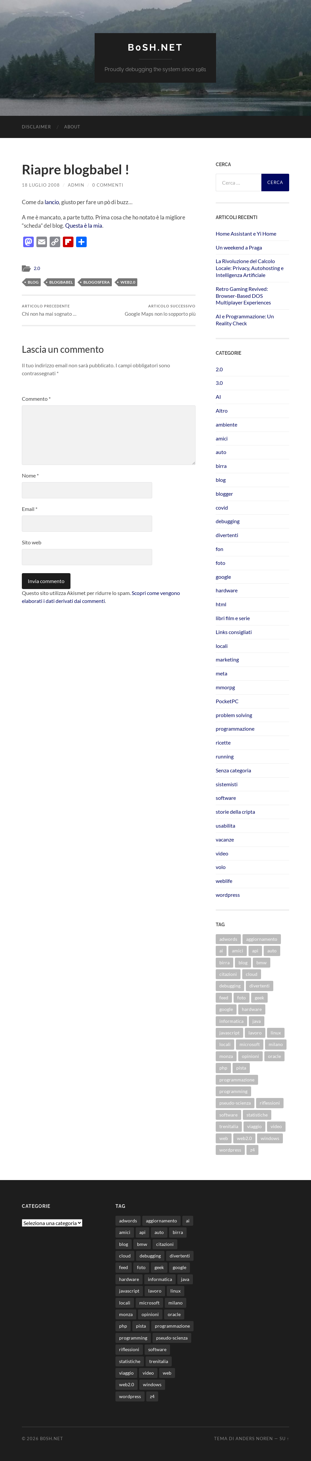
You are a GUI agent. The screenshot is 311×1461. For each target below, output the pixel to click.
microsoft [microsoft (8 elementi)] (250, 1044)
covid (222, 507)
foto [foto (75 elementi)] (241, 997)
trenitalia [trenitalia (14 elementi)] (228, 1126)
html (221, 604)
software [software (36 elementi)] (228, 1115)
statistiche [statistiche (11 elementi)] (257, 1115)
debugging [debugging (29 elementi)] (230, 985)
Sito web (31, 542)
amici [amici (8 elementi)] (237, 950)
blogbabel (61, 282)
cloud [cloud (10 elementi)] (251, 974)
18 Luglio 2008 (41, 185)
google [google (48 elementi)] (226, 1009)
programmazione (235, 728)
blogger (224, 493)
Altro (222, 410)
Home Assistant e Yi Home (246, 233)
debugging (228, 521)
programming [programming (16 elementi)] (233, 1091)
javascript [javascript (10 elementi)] (229, 1032)
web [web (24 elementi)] (223, 1138)
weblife (224, 881)
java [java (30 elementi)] (256, 1021)
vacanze (225, 839)
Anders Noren (254, 1438)
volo (221, 867)
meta (221, 673)
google (223, 576)
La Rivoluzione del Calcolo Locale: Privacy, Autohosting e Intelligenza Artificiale (250, 268)
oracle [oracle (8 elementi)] (274, 1056)
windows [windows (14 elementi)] (270, 1138)
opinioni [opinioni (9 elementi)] (250, 1056)
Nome (30, 475)
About (72, 126)
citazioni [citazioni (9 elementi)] (228, 974)
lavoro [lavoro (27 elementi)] (255, 1032)
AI (218, 396)
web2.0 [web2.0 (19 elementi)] (244, 1138)
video (222, 853)
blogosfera (96, 282)
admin (76, 185)
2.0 (37, 268)
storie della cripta (235, 811)
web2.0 (127, 282)
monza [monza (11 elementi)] (226, 1056)
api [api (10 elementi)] (255, 950)
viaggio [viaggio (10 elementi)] (254, 1126)
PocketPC (227, 701)
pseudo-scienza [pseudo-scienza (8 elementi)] (235, 1103)
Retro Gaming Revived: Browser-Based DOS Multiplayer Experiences (243, 296)
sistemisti (227, 784)
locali (222, 646)
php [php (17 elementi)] (223, 1068)
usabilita (225, 825)
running (225, 756)
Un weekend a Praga (239, 247)
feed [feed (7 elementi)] (223, 997)
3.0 (219, 383)
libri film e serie (233, 618)
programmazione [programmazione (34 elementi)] (236, 1079)
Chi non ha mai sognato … (49, 310)
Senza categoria (233, 770)
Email (29, 509)
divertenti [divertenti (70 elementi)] (259, 985)
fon (219, 549)
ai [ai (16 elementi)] (221, 950)
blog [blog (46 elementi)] (243, 962)
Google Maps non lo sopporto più (160, 310)
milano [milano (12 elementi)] (276, 1044)
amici (222, 438)
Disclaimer (36, 126)
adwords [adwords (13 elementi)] (228, 939)
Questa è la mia (83, 225)
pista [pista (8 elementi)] (241, 1068)
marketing (227, 659)
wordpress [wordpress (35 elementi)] (230, 1150)
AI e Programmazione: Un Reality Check (245, 319)
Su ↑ (284, 1438)
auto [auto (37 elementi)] (272, 950)
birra (221, 466)
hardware (227, 590)
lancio (52, 202)
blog (33, 282)
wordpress (228, 894)
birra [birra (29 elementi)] (224, 962)
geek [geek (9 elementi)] (259, 997)
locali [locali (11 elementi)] (225, 1044)
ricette (223, 742)
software (226, 798)
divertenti (227, 535)
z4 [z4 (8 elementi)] (252, 1150)
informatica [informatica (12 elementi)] (231, 1021)
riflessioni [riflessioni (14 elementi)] (270, 1103)
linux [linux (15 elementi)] (276, 1032)
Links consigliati (234, 632)
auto (221, 452)
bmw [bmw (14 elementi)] (261, 962)
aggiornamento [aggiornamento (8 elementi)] (261, 939)
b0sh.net (155, 47)
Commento (36, 398)
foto (220, 563)
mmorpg (225, 687)
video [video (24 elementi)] (276, 1126)
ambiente (226, 424)
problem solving (234, 715)
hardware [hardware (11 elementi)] (252, 1009)
